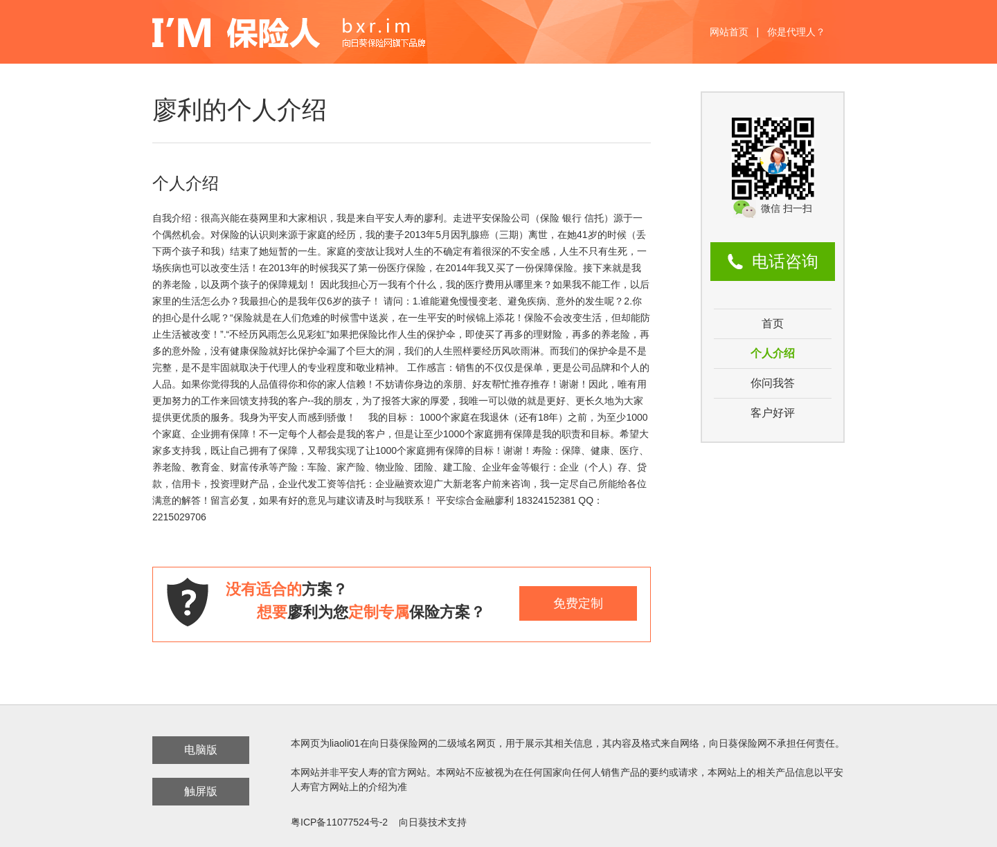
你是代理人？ (796, 31)
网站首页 (729, 31)
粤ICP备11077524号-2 (339, 822)
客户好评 (773, 413)
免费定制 (578, 603)
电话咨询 (785, 261)
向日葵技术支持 (433, 822)
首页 (773, 323)
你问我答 (773, 383)
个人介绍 (773, 353)
